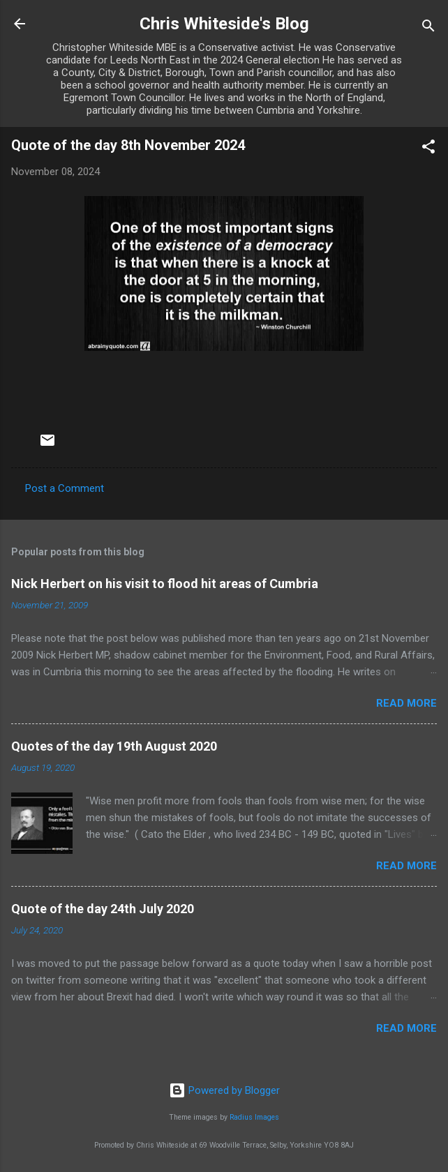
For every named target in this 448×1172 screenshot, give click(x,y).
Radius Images (254, 1117)
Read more (406, 703)
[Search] (428, 28)
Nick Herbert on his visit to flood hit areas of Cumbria (164, 583)
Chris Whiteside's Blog (224, 23)
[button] (428, 149)
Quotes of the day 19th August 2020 (114, 746)
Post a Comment (64, 488)
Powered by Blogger (224, 1090)
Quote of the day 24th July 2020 (102, 908)
